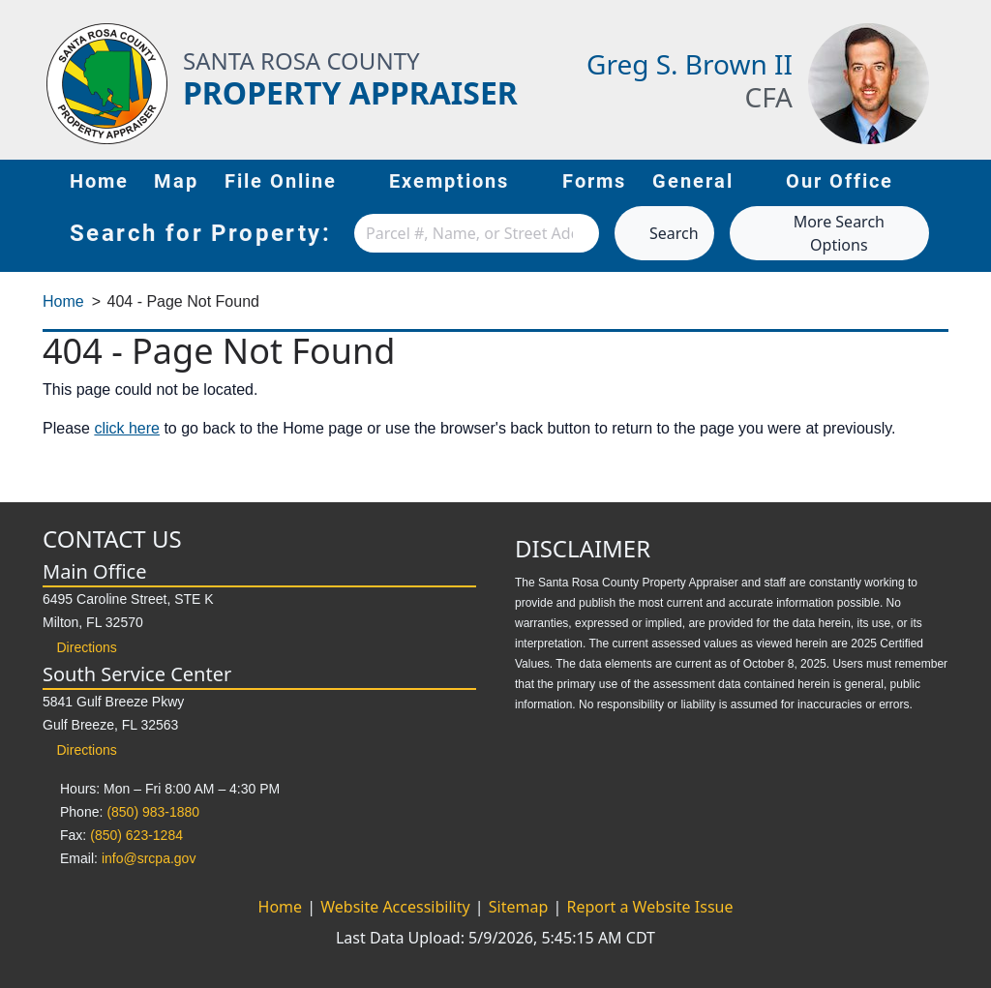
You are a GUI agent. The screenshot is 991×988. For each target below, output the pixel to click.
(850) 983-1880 (152, 812)
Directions (80, 647)
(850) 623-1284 (136, 835)
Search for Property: (200, 233)
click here (127, 428)
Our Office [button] (853, 180)
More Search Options (815, 233)
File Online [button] (295, 180)
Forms (594, 181)
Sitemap (521, 906)
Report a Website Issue (649, 906)
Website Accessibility (397, 906)
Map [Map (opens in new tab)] (176, 181)
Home (99, 181)
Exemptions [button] (463, 180)
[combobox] (476, 233)
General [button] (707, 180)
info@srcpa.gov (148, 858)
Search (664, 233)
